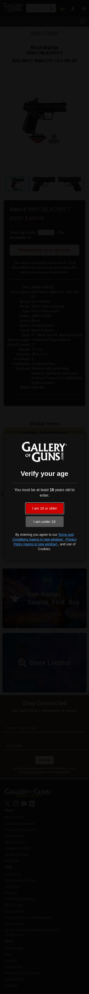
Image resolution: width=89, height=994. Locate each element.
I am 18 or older (44, 508)
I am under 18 (44, 522)
